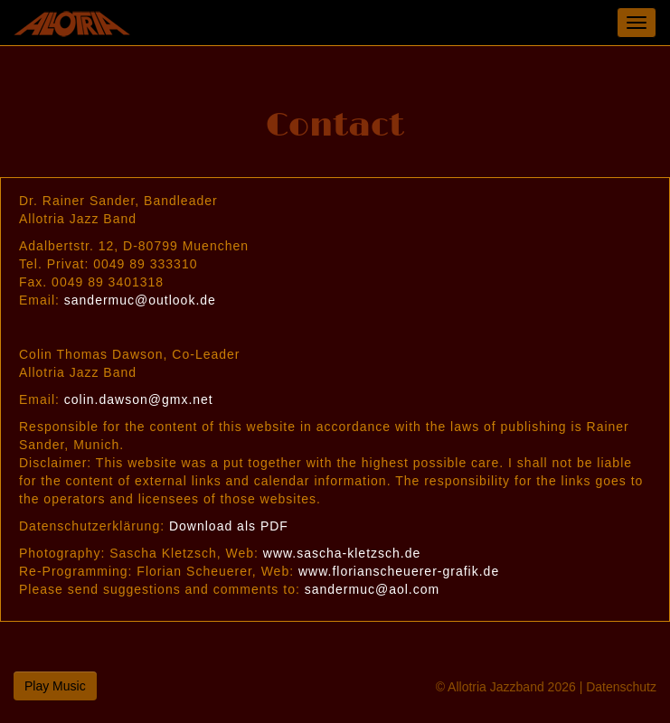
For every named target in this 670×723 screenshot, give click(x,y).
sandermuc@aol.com (372, 589)
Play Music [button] (55, 686)
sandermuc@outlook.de (140, 300)
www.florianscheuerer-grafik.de (398, 571)
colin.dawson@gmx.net (138, 399)
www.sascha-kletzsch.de (342, 553)
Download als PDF (228, 526)
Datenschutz (621, 687)
